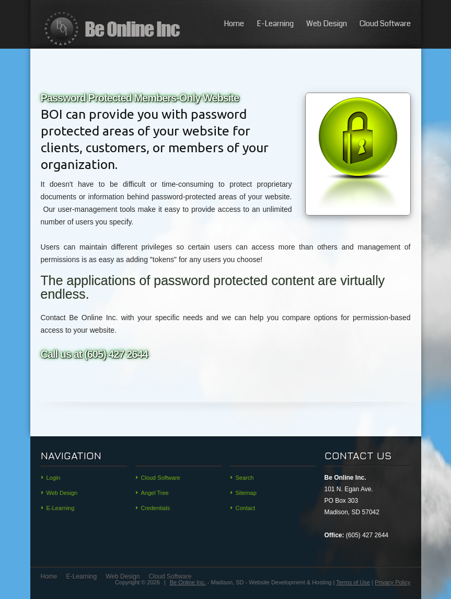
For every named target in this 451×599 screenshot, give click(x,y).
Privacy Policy (392, 582)
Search (245, 477)
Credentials (155, 508)
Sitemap (246, 493)
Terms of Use (353, 582)
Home (234, 23)
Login (54, 477)
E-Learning (275, 23)
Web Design (326, 23)
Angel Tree (155, 493)
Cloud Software (385, 23)
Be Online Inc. (188, 582)
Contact (246, 508)
